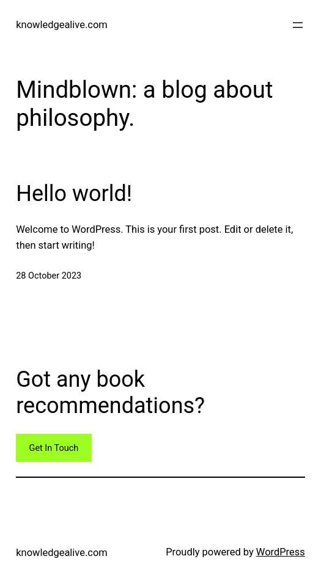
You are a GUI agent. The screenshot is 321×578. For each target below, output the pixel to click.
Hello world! (74, 194)
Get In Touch (54, 448)
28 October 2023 (48, 276)
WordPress (280, 552)
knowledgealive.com (61, 25)
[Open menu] (297, 25)
